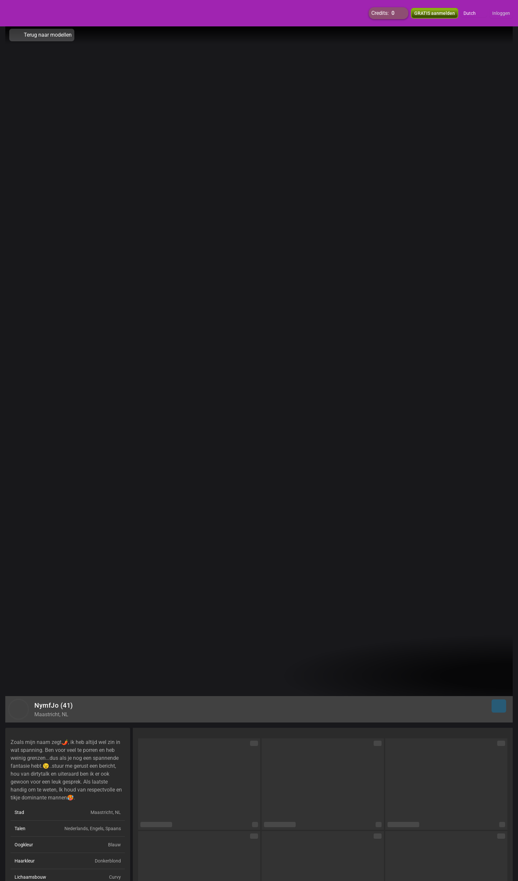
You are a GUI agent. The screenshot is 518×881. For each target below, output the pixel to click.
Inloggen (501, 13)
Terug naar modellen (42, 35)
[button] (474, 13)
